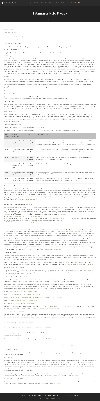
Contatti (69, 2)
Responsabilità (60, 2)
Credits (58, 398)
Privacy (42, 398)
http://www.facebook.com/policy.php (51, 249)
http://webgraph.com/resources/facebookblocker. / (64, 246)
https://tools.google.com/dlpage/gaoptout (47, 308)
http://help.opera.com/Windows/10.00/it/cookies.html (22, 300)
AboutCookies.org (9, 87)
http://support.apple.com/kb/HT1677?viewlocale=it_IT (21, 303)
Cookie (47, 398)
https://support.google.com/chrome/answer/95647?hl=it (23, 291)
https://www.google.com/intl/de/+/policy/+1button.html (79, 264)
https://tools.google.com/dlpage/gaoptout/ (42, 196)
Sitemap (52, 398)
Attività (51, 2)
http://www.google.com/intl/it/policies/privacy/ (27, 199)
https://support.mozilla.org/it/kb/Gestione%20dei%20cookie (24, 294)
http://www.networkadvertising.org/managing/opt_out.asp (23, 222)
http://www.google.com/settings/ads (59, 218)
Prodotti (43, 2)
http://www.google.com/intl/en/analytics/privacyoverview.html (46, 197)
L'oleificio (35, 2)
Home (27, 2)
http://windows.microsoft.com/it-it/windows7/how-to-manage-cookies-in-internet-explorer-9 (37, 297)
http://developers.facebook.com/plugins (76, 231)
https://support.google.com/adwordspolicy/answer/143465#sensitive (24, 216)
